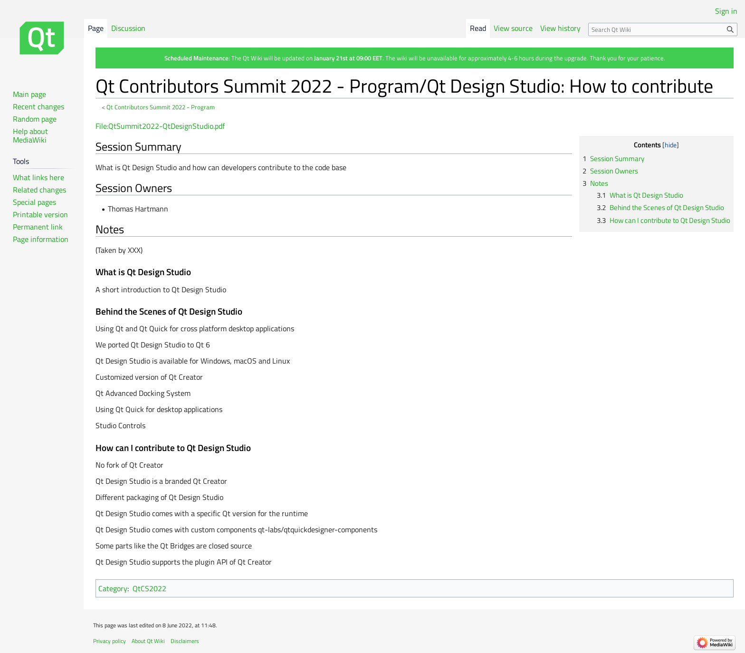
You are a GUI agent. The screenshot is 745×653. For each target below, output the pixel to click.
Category (112, 588)
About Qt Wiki (148, 640)
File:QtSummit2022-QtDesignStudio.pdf (160, 126)
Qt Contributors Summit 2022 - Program (160, 107)
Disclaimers (185, 640)
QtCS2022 (149, 588)
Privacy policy (109, 640)
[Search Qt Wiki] (662, 29)
